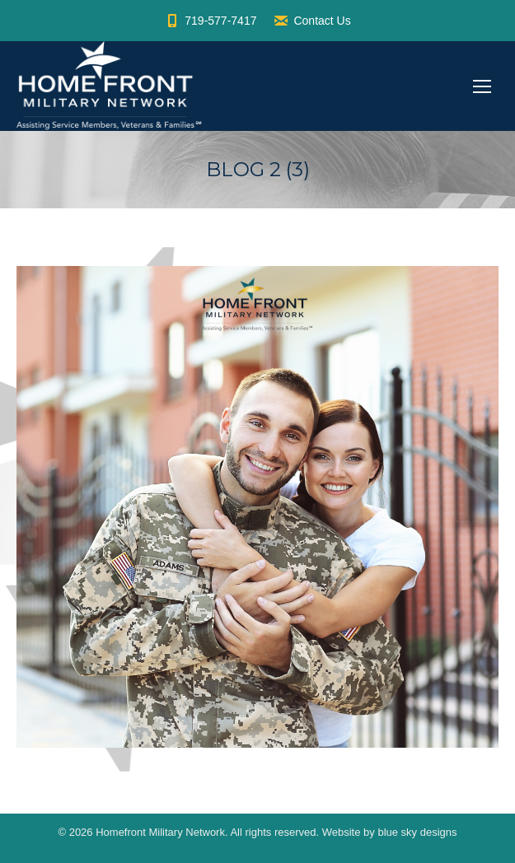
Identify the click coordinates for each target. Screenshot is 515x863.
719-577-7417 (210, 20)
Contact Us (311, 20)
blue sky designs (416, 832)
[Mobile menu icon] (482, 86)
